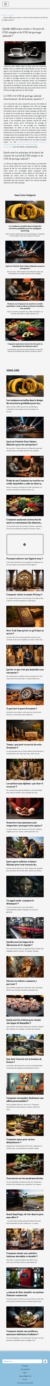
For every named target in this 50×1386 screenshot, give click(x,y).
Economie (25, 1366)
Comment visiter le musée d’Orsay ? (24, 594)
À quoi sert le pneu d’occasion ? (21, 708)
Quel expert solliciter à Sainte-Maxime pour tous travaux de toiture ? (21, 864)
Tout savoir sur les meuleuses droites (24, 1178)
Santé (25, 1373)
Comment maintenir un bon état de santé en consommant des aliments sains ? (23, 522)
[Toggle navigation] (5, 4)
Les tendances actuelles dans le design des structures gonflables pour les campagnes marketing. (25, 228)
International (25, 1369)
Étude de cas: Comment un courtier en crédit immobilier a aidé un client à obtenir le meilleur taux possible (25, 306)
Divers (11, 15)
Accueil (3, 15)
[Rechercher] (22, 1361)
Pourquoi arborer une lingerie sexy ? (24, 558)
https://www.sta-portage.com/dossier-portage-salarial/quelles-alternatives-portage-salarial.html (25, 144)
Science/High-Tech (25, 1376)
